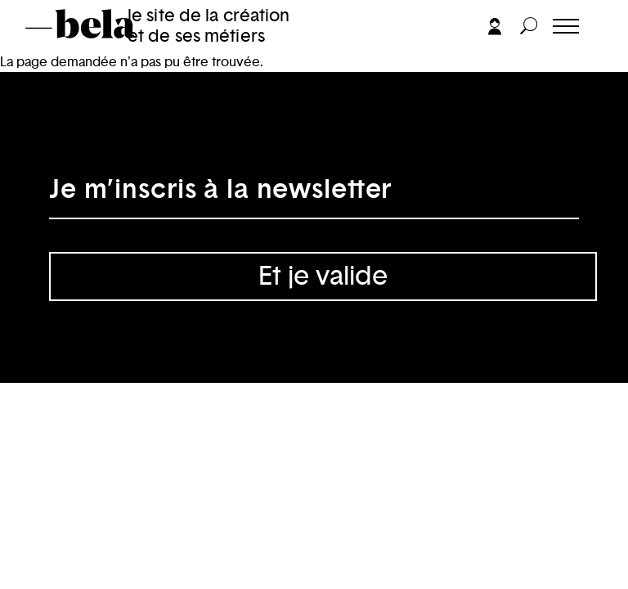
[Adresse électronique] (314, 194)
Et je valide (323, 276)
